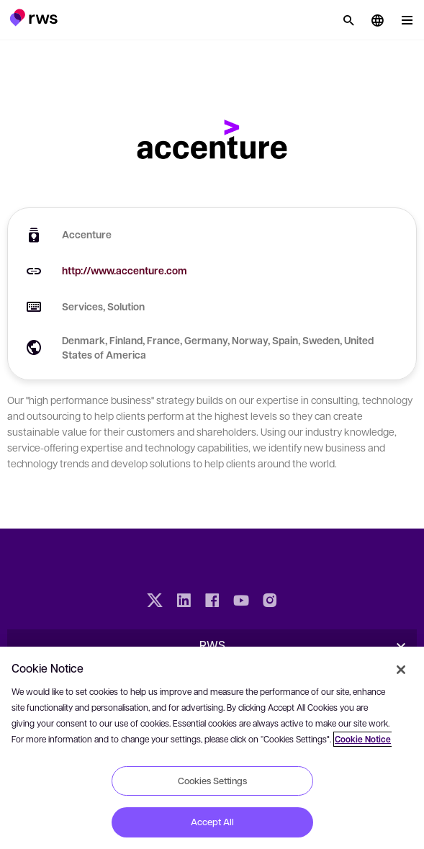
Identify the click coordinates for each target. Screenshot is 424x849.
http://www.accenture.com (124, 270)
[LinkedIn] (183, 602)
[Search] (348, 20)
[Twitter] (155, 602)
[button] (33, 17)
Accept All (212, 821)
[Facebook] (212, 602)
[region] (212, 748)
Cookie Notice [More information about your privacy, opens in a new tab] (363, 739)
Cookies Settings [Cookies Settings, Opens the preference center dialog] (212, 780)
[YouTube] (241, 602)
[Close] (401, 670)
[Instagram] (270, 602)
